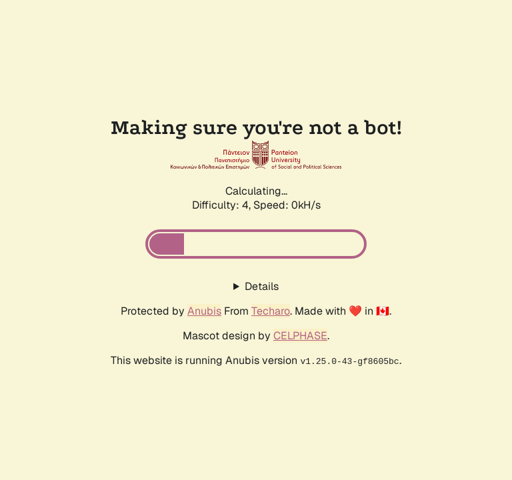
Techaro (270, 311)
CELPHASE (300, 336)
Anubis (204, 311)
